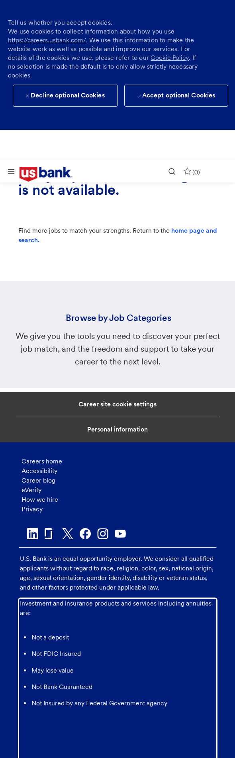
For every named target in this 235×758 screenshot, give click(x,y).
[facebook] (85, 533)
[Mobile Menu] (11, 171)
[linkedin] (32, 533)
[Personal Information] (117, 429)
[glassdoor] (50, 533)
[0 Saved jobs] (192, 171)
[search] (172, 171)
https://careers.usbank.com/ (47, 40)
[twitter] (67, 533)
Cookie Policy (170, 57)
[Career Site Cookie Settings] (117, 404)
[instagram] (102, 533)
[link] (52, 174)
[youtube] (120, 533)
